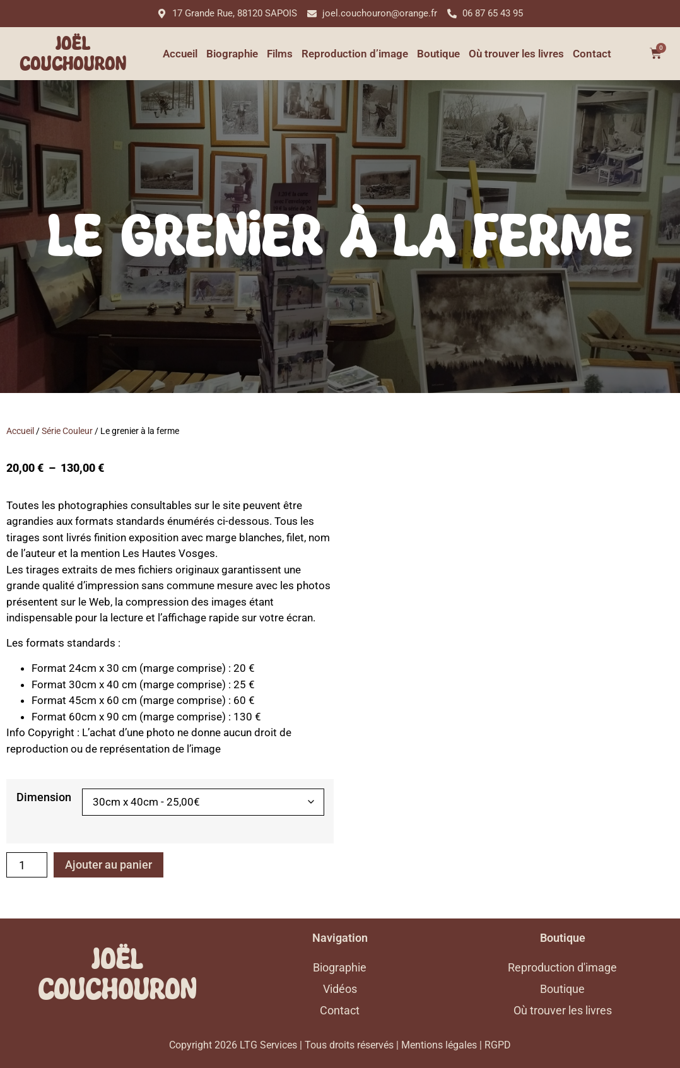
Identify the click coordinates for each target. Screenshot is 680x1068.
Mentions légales (439, 1045)
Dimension (43, 797)
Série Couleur (67, 431)
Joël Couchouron (73, 53)
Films (280, 53)
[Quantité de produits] (26, 864)
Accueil (180, 53)
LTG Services (268, 1045)
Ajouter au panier (108, 864)
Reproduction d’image (355, 53)
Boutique (438, 53)
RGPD (497, 1045)
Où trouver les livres (516, 53)
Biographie (232, 53)
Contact (592, 53)
